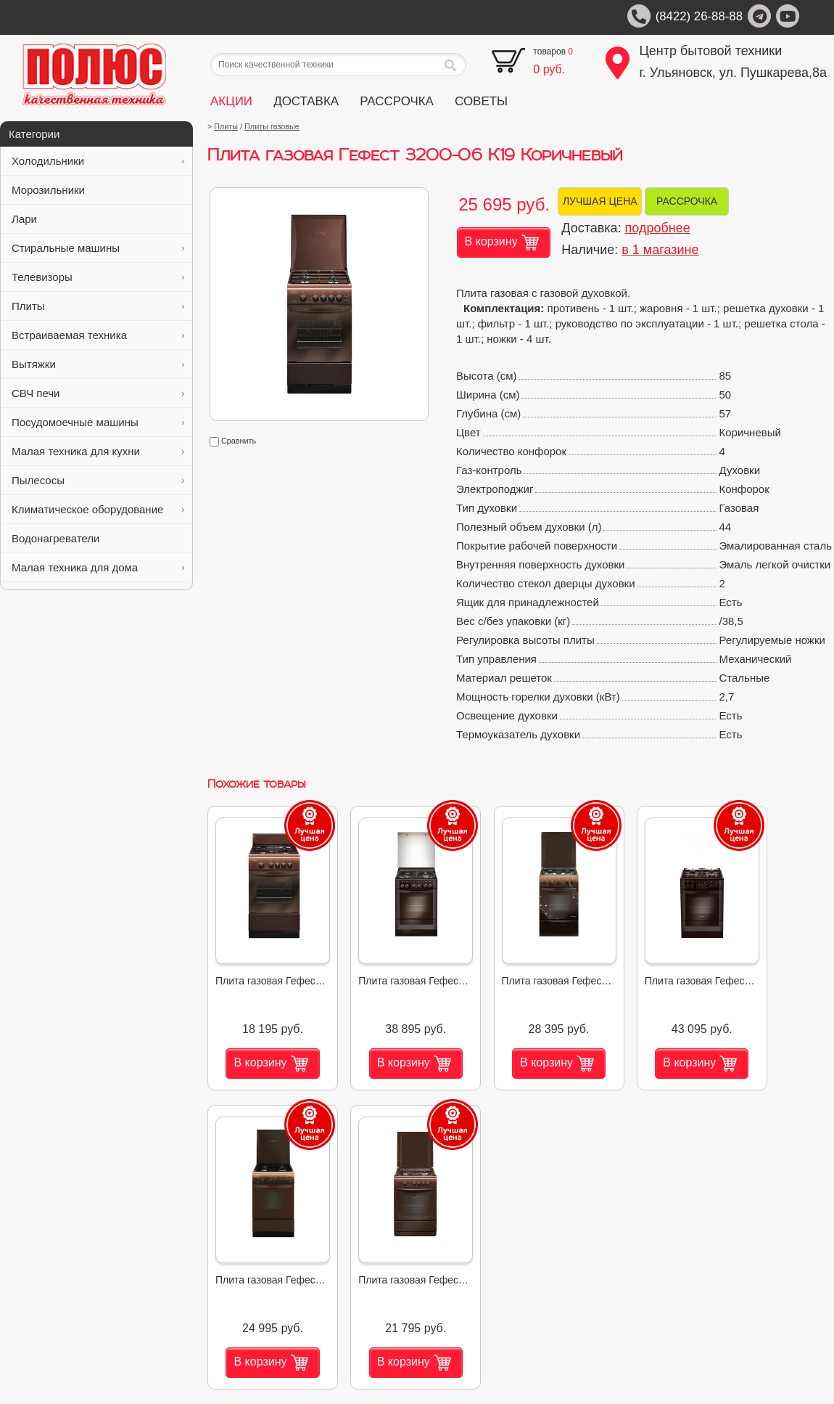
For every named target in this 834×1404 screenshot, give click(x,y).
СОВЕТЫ (481, 101)
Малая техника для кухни (98, 451)
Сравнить (233, 440)
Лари (98, 219)
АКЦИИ (231, 101)
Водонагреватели (98, 538)
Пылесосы (98, 480)
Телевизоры (98, 277)
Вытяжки (98, 364)
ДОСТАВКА (306, 101)
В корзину (502, 242)
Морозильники (98, 190)
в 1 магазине (660, 249)
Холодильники (98, 161)
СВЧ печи (98, 393)
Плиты (98, 306)
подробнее (657, 228)
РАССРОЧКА (397, 101)
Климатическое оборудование (98, 509)
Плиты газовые (272, 126)
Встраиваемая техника (98, 335)
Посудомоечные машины (98, 422)
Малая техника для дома (98, 567)
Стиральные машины (98, 248)
